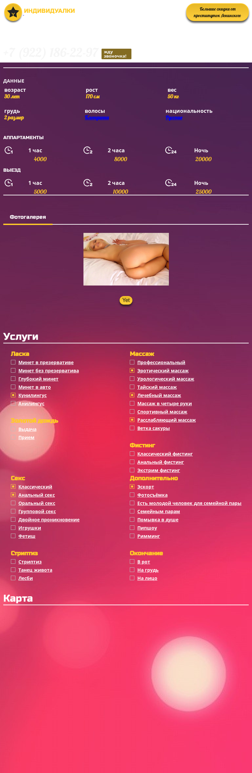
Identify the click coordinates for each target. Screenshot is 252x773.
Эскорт (145, 487)
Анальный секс (36, 495)
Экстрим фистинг (158, 470)
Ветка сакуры (153, 428)
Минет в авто (34, 387)
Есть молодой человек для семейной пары (189, 503)
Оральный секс (36, 503)
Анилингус (31, 403)
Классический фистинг (165, 454)
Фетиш (26, 536)
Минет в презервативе (46, 362)
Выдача (27, 429)
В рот (143, 562)
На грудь (148, 570)
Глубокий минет (38, 379)
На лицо (147, 578)
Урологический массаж (165, 379)
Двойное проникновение (49, 519)
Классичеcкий (35, 487)
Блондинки (97, 117)
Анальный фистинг (160, 462)
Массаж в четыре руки (164, 403)
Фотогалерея (28, 217)
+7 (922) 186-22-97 (67, 53)
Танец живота (35, 570)
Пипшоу (147, 528)
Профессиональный (161, 362)
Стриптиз (30, 562)
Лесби (25, 578)
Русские (174, 117)
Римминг (148, 536)
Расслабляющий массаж (166, 420)
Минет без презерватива (48, 370)
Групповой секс (37, 511)
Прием (26, 437)
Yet (126, 300)
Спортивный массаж (162, 412)
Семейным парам (158, 511)
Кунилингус (32, 395)
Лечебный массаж (159, 395)
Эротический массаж (163, 370)
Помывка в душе (157, 519)
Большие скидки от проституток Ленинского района (217, 13)
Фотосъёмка (152, 495)
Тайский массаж (157, 387)
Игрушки (29, 528)
